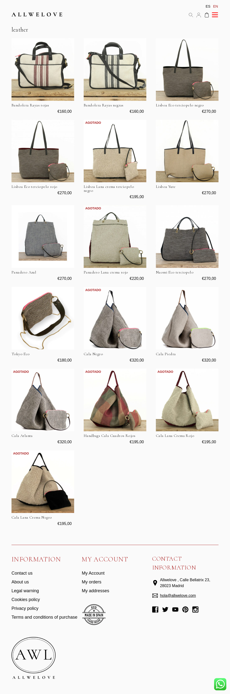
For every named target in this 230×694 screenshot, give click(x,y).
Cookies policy (26, 599)
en (215, 6)
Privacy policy (25, 608)
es (208, 6)
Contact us (22, 573)
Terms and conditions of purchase (44, 617)
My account (198, 14)
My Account (93, 573)
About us (20, 582)
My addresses (95, 590)
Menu (214, 15)
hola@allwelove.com (178, 595)
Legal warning (25, 590)
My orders (91, 582)
